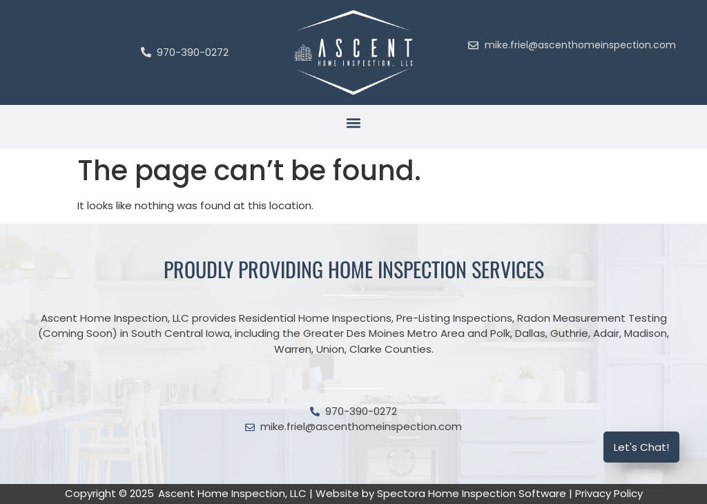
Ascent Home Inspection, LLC (232, 493)
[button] (353, 123)
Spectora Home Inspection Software (471, 493)
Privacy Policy (609, 493)
